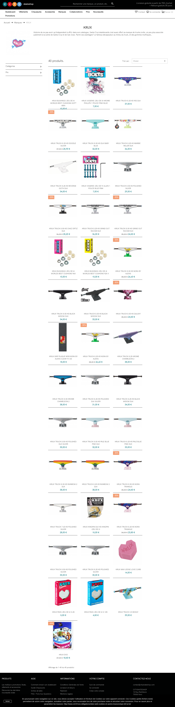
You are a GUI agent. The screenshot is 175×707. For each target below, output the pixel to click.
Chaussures (36, 12)
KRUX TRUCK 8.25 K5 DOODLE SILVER (63, 144)
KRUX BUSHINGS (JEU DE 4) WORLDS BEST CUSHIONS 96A (63, 272)
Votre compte (96, 678)
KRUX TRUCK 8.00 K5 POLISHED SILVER (128, 187)
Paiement (63, 691)
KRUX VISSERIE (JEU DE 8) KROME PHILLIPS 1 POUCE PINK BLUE (96, 102)
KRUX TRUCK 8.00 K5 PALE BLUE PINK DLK (95, 442)
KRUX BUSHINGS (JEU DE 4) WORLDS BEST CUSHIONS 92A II (96, 272)
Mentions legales (66, 694)
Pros (88, 12)
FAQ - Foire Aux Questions (41, 694)
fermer (8, 701)
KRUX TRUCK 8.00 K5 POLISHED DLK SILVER (63, 442)
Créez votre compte (96, 691)
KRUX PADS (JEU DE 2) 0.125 (95, 612)
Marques (62, 12)
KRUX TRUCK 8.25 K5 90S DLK (128, 101)
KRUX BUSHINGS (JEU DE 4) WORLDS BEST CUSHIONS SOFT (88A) (63, 103)
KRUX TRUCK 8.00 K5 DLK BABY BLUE (96, 144)
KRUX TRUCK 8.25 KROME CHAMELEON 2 (128, 357)
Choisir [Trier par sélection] (149, 61)
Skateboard (10, 12)
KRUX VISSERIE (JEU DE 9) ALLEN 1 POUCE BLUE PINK (96, 187)
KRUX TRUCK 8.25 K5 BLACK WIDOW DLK (128, 400)
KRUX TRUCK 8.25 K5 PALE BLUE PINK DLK (128, 442)
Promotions (10, 15)
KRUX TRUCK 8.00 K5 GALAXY (128, 314)
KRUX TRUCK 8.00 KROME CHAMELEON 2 (63, 400)
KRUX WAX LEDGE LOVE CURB (128, 569)
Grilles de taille (36, 691)
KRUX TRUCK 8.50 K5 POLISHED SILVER (63, 570)
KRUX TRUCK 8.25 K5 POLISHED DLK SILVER (96, 400)
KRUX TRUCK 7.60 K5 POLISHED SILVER (63, 528)
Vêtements (23, 12)
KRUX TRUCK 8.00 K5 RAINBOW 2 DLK (63, 485)
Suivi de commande (96, 685)
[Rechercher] (87, 3)
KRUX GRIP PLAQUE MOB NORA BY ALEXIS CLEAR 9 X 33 (63, 357)
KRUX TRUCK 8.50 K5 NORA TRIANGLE (128, 485)
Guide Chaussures (38, 688)
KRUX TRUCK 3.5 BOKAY (128, 612)
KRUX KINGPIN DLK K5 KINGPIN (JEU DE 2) (96, 528)
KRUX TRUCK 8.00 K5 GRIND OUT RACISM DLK (128, 229)
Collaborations (76, 12)
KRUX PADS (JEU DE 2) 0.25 (63, 612)
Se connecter (94, 688)
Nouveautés (98, 12)
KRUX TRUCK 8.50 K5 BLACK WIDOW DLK (63, 315)
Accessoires (50, 12)
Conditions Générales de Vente (72, 685)
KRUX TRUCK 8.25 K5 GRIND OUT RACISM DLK (96, 229)
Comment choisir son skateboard (43, 685)
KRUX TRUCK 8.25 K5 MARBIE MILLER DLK (128, 144)
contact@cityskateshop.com (144, 685)
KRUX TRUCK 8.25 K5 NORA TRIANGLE (128, 528)
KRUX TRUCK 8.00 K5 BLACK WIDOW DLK (96, 315)
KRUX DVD (63, 655)
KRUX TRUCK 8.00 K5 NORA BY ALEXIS (128, 272)
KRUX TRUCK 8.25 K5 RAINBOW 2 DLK (96, 485)
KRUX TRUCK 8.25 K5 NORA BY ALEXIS (96, 357)
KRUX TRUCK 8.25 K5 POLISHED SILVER (96, 570)
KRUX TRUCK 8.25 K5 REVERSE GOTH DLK (63, 187)
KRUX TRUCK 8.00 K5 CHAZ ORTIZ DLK (63, 229)
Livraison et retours (67, 688)
